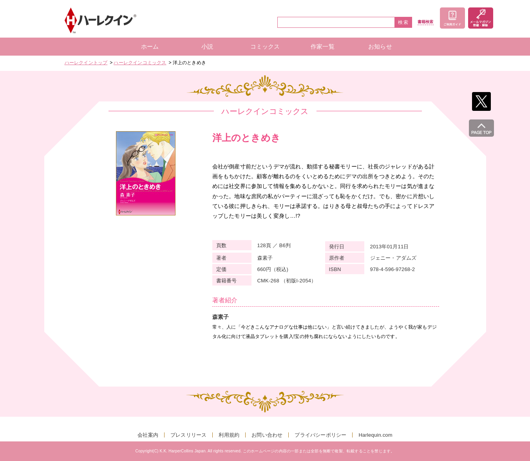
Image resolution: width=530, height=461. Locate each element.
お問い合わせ (266, 434)
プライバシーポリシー (320, 434)
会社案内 (147, 434)
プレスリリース (188, 434)
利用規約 (229, 434)
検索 (403, 22)
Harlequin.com (375, 434)
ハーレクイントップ (86, 62)
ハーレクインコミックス (140, 62)
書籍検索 (426, 22)
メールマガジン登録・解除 (480, 18)
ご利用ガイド (452, 18)
